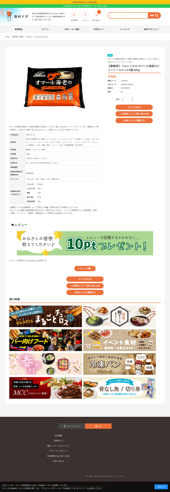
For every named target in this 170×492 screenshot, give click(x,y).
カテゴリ (45, 29)
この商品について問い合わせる (134, 114)
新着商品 (18, 29)
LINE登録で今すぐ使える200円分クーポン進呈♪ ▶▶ (85, 6)
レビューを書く (85, 268)
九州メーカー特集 (71, 29)
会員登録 (74, 16)
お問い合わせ (58, 461)
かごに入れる (134, 107)
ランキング (124, 29)
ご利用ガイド (98, 29)
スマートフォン (72, 426)
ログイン (85, 16)
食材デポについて (151, 29)
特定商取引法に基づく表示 (58, 456)
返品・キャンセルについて (58, 446)
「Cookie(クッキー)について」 (74, 488)
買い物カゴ (96, 16)
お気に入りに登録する (134, 120)
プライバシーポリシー (58, 451)
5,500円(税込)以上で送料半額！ (85, 2)
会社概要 (58, 435)
